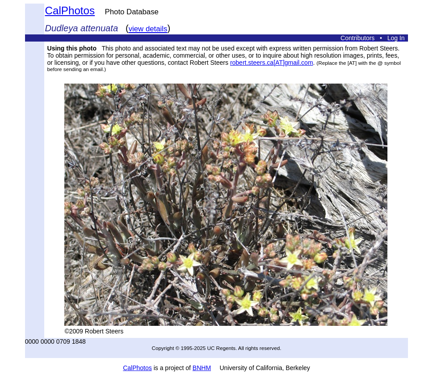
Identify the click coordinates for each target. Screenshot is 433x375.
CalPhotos (70, 10)
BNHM (202, 367)
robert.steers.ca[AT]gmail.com (271, 62)
